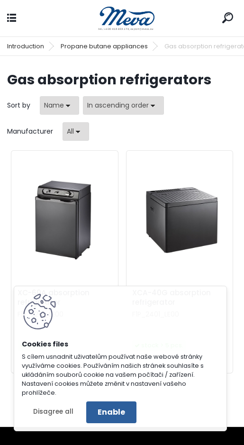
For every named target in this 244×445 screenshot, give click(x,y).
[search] (227, 18)
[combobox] (59, 105)
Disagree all (53, 411)
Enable (111, 412)
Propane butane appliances (104, 46)
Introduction (25, 46)
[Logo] (122, 18)
